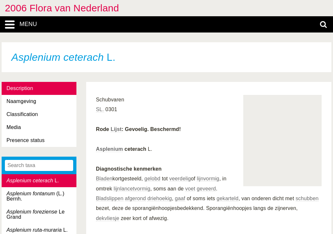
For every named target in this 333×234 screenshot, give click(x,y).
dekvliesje (107, 218)
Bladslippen (110, 198)
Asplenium (109, 149)
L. (33, 180)
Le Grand (36, 214)
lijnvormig (208, 178)
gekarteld (227, 198)
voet (190, 188)
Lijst (116, 129)
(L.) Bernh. (35, 196)
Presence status (26, 140)
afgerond (135, 198)
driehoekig (159, 198)
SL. (100, 109)
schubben (307, 198)
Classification (22, 114)
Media (14, 127)
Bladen (104, 178)
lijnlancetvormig (131, 188)
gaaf (180, 198)
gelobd (152, 178)
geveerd (206, 188)
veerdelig (180, 178)
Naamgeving (21, 101)
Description (20, 88)
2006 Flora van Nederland (62, 8)
